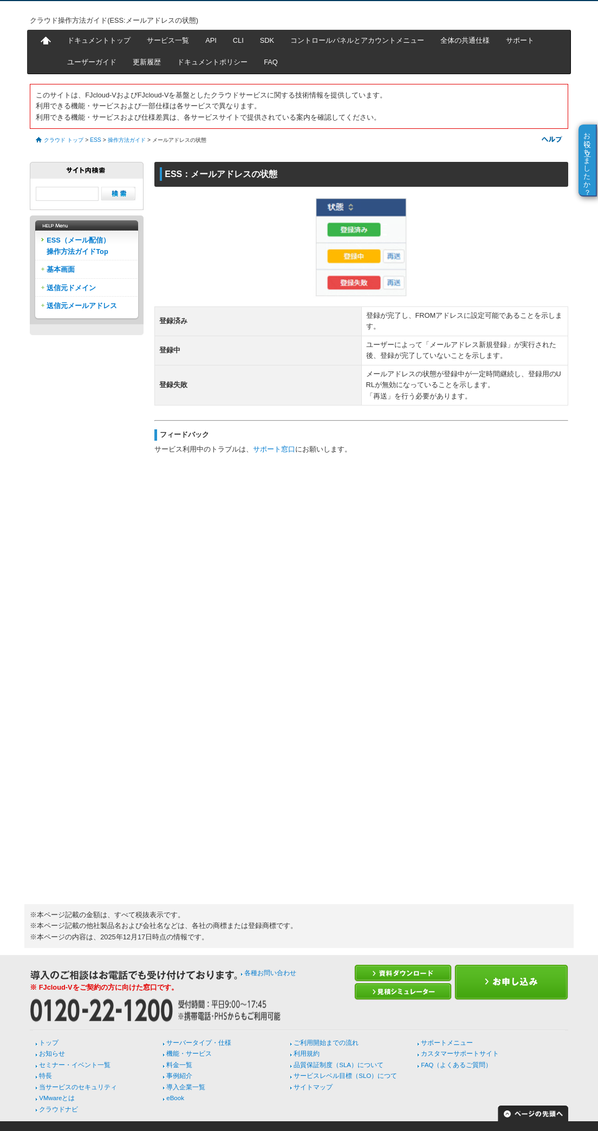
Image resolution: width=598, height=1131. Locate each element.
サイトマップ (313, 1087)
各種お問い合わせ (270, 973)
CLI (238, 40)
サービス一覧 (168, 40)
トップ (48, 1043)
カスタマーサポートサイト (460, 1053)
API (211, 40)
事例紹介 (179, 1076)
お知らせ (52, 1053)
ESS (95, 140)
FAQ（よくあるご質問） (456, 1065)
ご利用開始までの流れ (326, 1043)
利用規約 (307, 1053)
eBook (175, 1098)
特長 (45, 1076)
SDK (267, 40)
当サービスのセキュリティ (78, 1087)
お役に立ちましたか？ (587, 160)
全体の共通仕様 (465, 40)
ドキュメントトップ (99, 40)
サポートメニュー (447, 1043)
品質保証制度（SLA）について (339, 1065)
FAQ (271, 62)
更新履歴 (147, 62)
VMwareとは (57, 1098)
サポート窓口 (274, 449)
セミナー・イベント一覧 (74, 1065)
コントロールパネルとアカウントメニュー (357, 40)
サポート (520, 40)
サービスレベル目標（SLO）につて (345, 1076)
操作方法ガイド (127, 140)
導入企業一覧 (185, 1087)
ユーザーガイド (91, 62)
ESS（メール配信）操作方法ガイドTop (78, 245)
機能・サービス (189, 1053)
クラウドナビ (58, 1109)
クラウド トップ (63, 140)
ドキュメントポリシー (212, 62)
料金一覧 (179, 1065)
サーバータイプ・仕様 (198, 1043)
